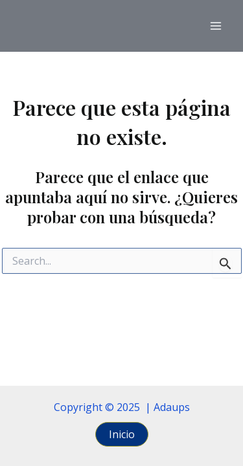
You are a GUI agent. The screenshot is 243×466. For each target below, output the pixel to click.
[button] (121, 434)
